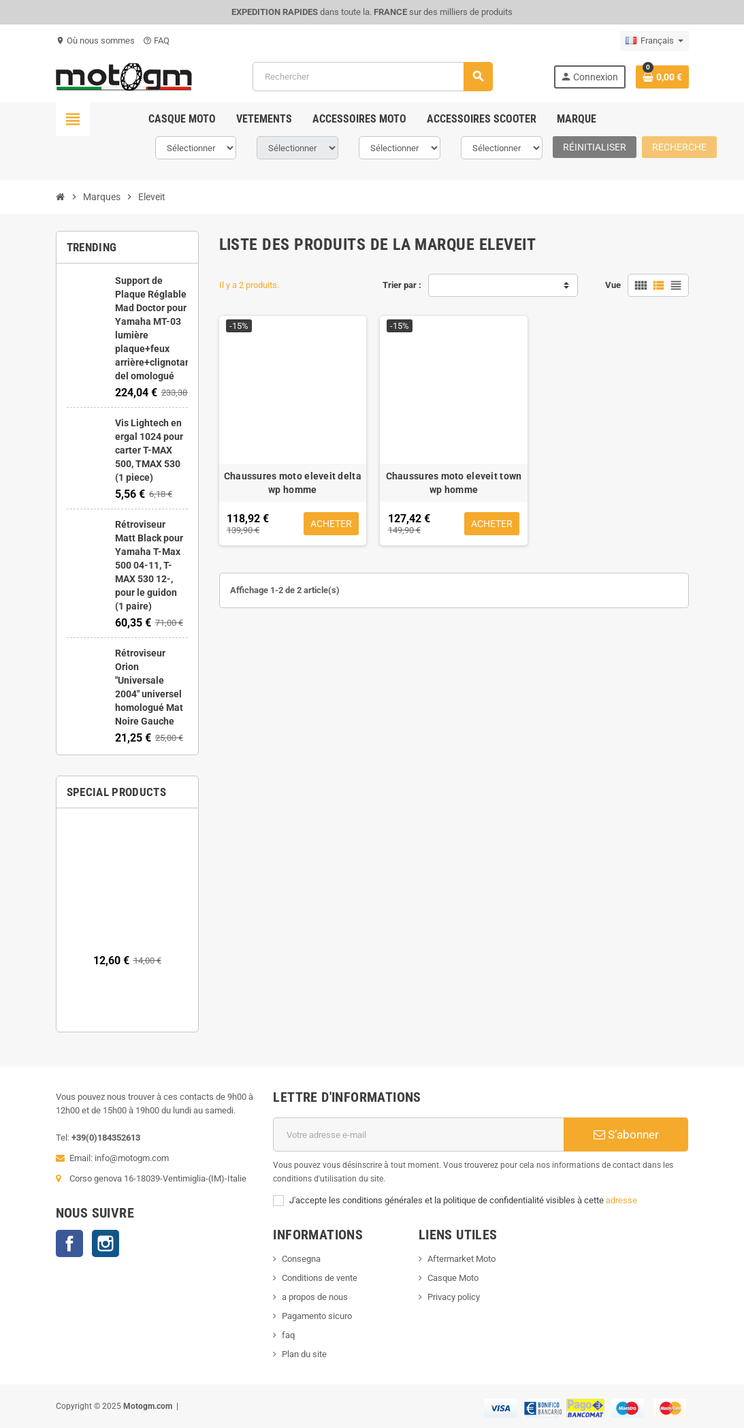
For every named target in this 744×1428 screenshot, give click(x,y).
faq (288, 1335)
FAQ (156, 40)
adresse (621, 1200)
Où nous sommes (95, 40)
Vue (613, 285)
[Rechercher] (372, 76)
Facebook (69, 1243)
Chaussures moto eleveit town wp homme (454, 483)
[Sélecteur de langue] (654, 41)
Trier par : (402, 285)
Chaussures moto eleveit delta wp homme (292, 483)
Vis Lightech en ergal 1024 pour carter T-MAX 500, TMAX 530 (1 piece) (149, 450)
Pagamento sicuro (317, 1316)
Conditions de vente (319, 1278)
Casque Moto (453, 1278)
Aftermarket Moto (461, 1259)
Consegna (301, 1259)
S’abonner (626, 1134)
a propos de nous (315, 1297)
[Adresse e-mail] (418, 1134)
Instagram (105, 1243)
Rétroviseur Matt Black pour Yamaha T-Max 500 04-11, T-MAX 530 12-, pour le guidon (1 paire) (149, 565)
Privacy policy (453, 1297)
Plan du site (304, 1354)
